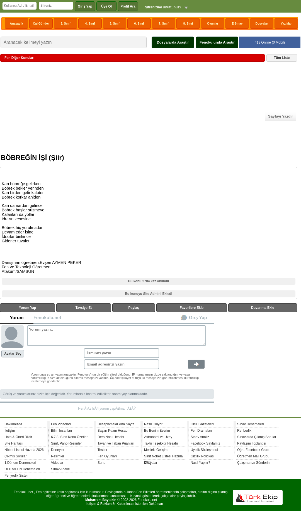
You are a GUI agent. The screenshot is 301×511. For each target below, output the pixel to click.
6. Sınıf (139, 23)
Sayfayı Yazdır (280, 116)
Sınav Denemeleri (250, 424)
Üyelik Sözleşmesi (204, 450)
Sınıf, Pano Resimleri (66, 443)
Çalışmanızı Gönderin (253, 463)
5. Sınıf (115, 23)
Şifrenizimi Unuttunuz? (163, 7)
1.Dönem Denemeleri (20, 463)
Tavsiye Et (84, 308)
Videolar (57, 463)
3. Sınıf (66, 23)
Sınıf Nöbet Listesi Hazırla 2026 (163, 457)
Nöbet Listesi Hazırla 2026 (24, 450)
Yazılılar (286, 23)
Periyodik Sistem (16, 475)
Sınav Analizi (60, 469)
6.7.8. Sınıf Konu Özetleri (69, 437)
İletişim (9, 431)
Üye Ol (106, 6)
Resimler (57, 456)
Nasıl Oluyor (153, 424)
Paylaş (133, 308)
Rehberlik (244, 431)
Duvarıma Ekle (262, 308)
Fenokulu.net (47, 317)
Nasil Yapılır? (200, 463)
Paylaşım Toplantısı (251, 443)
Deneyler (57, 450)
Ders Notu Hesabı (111, 437)
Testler (102, 450)
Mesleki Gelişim (156, 450)
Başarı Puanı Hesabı (113, 431)
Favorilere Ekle (191, 308)
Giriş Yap (85, 6)
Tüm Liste (282, 58)
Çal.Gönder (41, 23)
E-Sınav (237, 23)
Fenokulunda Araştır (217, 42)
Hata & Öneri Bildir (18, 437)
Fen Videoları (61, 424)
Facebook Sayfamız (205, 443)
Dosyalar (261, 23)
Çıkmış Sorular (15, 456)
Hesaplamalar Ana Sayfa (116, 424)
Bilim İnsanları (61, 431)
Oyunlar (212, 23)
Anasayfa (16, 23)
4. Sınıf (90, 23)
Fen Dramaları (201, 431)
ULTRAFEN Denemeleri (22, 469)
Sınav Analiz (200, 437)
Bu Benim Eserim (157, 431)
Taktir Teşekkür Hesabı (161, 443)
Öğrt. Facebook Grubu (253, 450)
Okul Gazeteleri (202, 424)
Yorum (16, 317)
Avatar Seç (12, 353)
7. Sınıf (164, 23)
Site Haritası (13, 443)
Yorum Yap (27, 308)
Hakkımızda (13, 424)
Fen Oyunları (107, 456)
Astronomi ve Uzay (158, 437)
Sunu (101, 463)
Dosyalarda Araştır (173, 42)
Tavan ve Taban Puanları (116, 443)
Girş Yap (198, 317)
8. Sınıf (188, 23)
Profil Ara (127, 6)
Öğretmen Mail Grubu (253, 456)
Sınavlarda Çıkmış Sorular (256, 437)
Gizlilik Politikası (203, 456)
